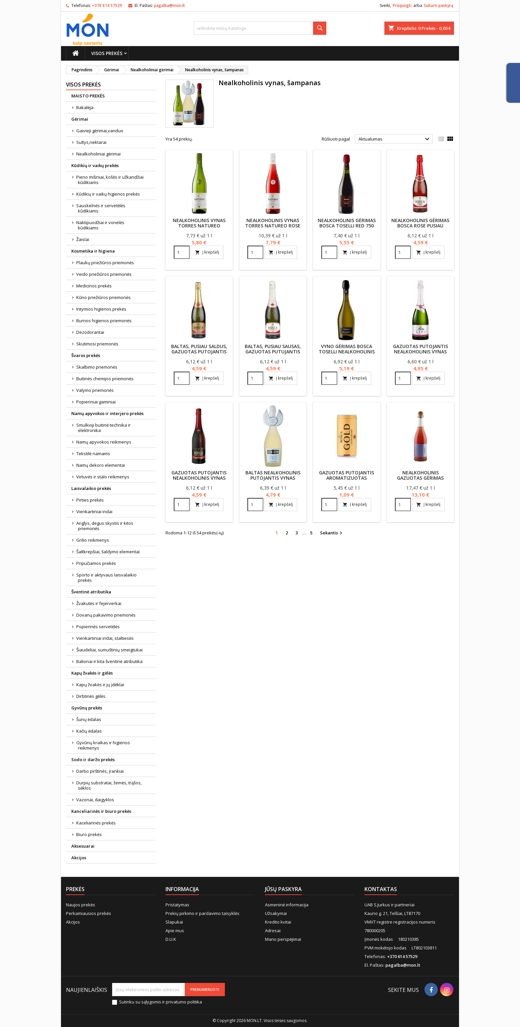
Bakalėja (85, 107)
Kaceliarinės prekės (96, 823)
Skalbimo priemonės (96, 367)
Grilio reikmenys (92, 540)
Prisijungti (402, 5)
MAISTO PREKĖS (88, 96)
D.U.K (170, 939)
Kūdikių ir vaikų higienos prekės (108, 194)
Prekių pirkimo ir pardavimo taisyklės (202, 913)
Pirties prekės (90, 500)
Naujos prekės (80, 905)
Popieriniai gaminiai (96, 402)
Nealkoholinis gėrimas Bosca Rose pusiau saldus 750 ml (420, 225)
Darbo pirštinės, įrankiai (100, 771)
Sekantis (332, 533)
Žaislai (82, 239)
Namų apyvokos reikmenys (103, 442)
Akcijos (78, 858)
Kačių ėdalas (89, 731)
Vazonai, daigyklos (95, 800)
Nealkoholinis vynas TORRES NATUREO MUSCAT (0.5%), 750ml (199, 225)
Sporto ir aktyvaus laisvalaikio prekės (106, 577)
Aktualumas (394, 139)
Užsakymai (276, 913)
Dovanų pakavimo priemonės (106, 615)
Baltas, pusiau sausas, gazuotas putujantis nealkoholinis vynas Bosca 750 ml (273, 354)
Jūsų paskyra (283, 889)
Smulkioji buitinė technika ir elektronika (103, 427)
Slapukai (174, 922)
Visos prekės (106, 53)
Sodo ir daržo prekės (93, 759)
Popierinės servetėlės (98, 627)
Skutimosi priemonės (97, 344)
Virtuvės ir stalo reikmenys (102, 477)
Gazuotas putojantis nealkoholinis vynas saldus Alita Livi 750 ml (420, 351)
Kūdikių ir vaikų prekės (95, 165)
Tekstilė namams (93, 453)
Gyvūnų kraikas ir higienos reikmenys (103, 745)
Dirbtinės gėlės (90, 696)
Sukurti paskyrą (438, 5)
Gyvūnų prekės (86, 708)
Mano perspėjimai (283, 939)
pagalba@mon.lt (169, 5)
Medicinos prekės (94, 286)
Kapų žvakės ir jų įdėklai (100, 685)
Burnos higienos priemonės (104, 321)
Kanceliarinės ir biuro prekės (101, 811)
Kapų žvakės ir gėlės (92, 673)
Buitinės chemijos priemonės (105, 379)
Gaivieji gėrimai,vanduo (99, 131)
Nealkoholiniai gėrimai (98, 154)
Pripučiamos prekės (96, 563)
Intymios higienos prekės (101, 309)
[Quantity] (182, 252)
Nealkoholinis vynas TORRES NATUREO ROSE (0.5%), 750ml (272, 225)
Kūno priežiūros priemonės (103, 297)
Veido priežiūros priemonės (104, 274)
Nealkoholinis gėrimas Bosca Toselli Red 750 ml (347, 225)
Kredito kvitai (278, 922)
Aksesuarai (83, 846)
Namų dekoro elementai (100, 465)
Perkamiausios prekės (88, 913)
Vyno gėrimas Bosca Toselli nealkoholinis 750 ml (347, 351)
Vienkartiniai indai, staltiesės (105, 638)
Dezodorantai (90, 332)
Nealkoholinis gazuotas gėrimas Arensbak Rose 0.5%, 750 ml (420, 480)
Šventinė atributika (91, 592)
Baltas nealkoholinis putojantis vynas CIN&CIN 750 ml (272, 477)
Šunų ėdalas (88, 719)
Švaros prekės (85, 355)
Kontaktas (380, 889)
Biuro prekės (89, 834)
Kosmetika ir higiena (93, 251)
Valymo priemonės (95, 390)
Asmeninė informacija (286, 905)
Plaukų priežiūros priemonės (105, 263)
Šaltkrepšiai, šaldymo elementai (108, 552)
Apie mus (174, 931)
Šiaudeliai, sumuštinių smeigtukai (109, 650)
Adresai (273, 931)
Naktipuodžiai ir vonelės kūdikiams (100, 225)
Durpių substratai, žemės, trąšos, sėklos (109, 785)
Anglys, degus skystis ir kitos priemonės (104, 525)
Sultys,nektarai (91, 142)
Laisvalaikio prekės (91, 488)
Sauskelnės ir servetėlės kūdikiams (100, 208)
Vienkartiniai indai (94, 511)
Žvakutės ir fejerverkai (98, 603)
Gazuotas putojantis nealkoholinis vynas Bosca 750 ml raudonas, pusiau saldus (199, 480)
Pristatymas (177, 905)
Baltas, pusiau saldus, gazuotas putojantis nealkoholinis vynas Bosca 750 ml (199, 354)
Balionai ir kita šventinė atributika (109, 661)
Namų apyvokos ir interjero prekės (107, 413)
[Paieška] (260, 28)
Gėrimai (79, 119)
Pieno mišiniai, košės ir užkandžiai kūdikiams (110, 179)
